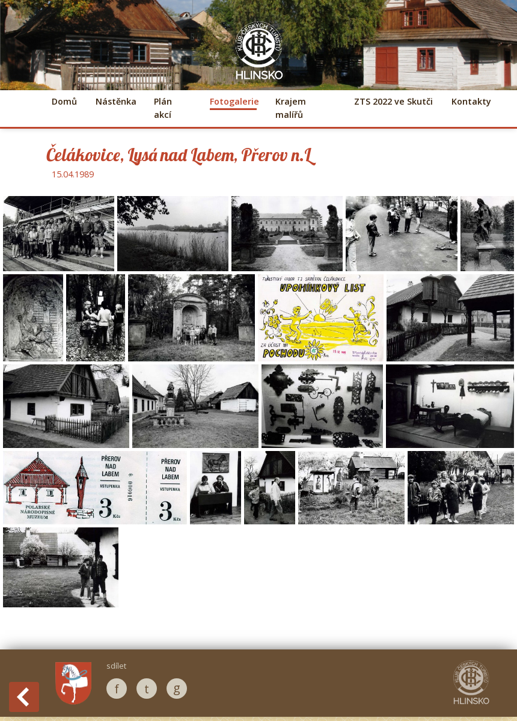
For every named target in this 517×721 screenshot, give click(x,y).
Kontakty (471, 101)
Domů (64, 101)
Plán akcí (163, 108)
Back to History (24, 697)
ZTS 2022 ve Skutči (393, 101)
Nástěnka (115, 101)
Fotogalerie (233, 101)
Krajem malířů (290, 108)
